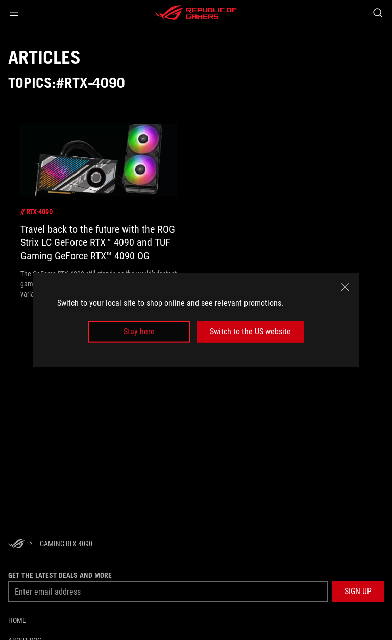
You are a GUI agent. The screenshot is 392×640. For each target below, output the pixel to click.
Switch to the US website (250, 331)
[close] (345, 287)
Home (17, 620)
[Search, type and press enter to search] (377, 13)
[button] (14, 13)
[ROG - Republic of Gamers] (196, 12)
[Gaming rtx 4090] (66, 543)
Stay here (139, 331)
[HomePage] (16, 544)
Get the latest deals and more (60, 575)
